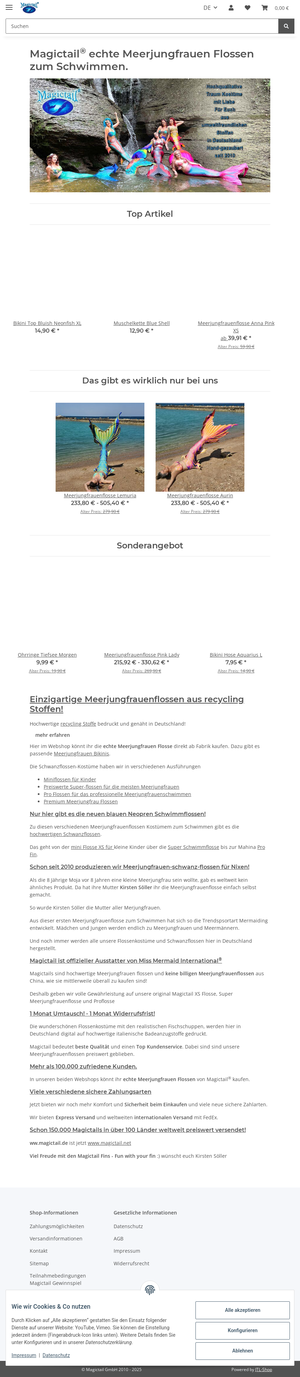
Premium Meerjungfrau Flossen (81, 801)
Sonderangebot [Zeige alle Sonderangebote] (150, 546)
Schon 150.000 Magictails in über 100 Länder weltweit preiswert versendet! (138, 1130)
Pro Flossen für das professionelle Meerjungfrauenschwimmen (117, 794)
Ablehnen (237, 1351)
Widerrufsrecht (131, 1263)
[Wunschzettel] (247, 8)
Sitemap (39, 1263)
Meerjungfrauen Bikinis (81, 753)
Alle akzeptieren (237, 1310)
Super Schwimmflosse (193, 847)
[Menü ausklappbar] (9, 4)
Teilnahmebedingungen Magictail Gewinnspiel (58, 1279)
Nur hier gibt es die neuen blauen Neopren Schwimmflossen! (118, 814)
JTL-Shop (263, 1369)
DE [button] (207, 8)
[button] (231, 8)
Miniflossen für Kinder (70, 779)
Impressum (29, 1355)
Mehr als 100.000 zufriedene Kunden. (83, 1066)
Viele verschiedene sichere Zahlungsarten (90, 1091)
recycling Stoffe (78, 723)
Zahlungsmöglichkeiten (57, 1226)
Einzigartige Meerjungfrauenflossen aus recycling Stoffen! (137, 704)
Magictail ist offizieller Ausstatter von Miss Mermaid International (126, 960)
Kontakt (39, 1250)
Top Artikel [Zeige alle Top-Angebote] (150, 214)
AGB (118, 1238)
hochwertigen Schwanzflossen (65, 834)
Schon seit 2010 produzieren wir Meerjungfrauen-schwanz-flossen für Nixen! (139, 867)
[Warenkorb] (275, 8)
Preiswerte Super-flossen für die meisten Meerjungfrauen (111, 786)
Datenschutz (62, 1355)
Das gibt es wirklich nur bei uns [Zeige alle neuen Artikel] (150, 381)
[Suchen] (142, 26)
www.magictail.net (109, 1143)
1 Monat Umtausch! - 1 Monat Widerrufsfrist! (92, 1013)
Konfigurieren (237, 1330)
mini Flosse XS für (92, 847)
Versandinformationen (56, 1238)
